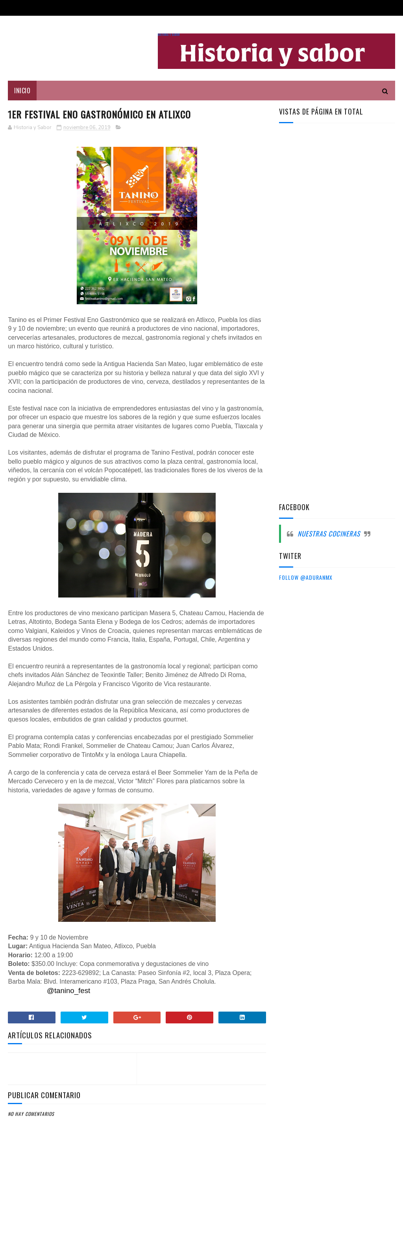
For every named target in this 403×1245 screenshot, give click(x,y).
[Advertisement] (338, 255)
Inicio (22, 90)
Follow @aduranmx (306, 577)
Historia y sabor (169, 35)
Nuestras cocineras (329, 533)
